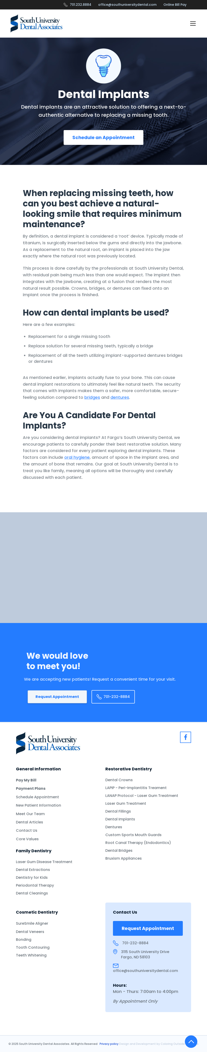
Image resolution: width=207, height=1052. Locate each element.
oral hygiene (77, 457)
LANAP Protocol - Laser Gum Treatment (141, 795)
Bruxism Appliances (123, 858)
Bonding (23, 939)
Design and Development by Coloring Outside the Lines (158, 1044)
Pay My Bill (26, 780)
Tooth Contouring (33, 947)
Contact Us (26, 830)
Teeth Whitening (31, 955)
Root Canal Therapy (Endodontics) (138, 842)
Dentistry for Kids (32, 877)
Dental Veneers (30, 932)
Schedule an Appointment (103, 137)
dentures (119, 397)
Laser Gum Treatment (125, 803)
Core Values (27, 839)
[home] (36, 23)
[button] (192, 23)
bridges (92, 397)
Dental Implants (120, 819)
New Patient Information (38, 805)
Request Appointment (57, 696)
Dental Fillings (118, 811)
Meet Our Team (30, 814)
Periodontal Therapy (35, 885)
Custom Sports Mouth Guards (133, 835)
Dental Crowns (119, 780)
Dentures (113, 827)
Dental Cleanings (32, 893)
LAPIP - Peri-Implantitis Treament (136, 788)
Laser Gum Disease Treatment (44, 862)
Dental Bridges (119, 850)
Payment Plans (30, 788)
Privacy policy (109, 1044)
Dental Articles (29, 822)
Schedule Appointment (37, 797)
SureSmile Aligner (32, 923)
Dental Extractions (33, 869)
